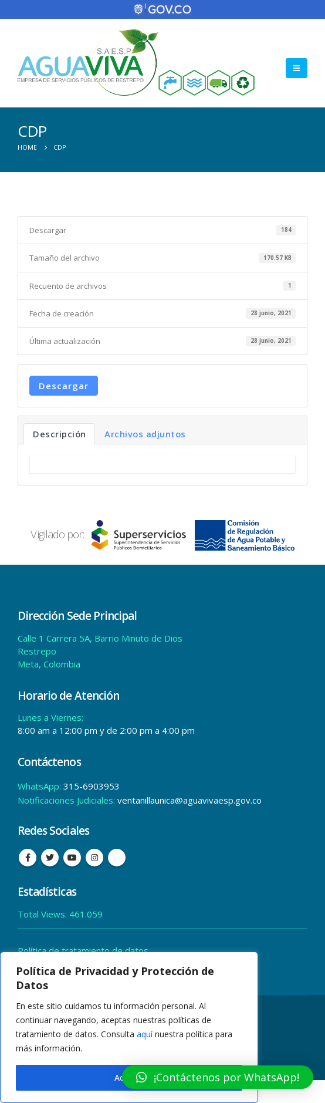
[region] (129, 1027)
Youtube (72, 857)
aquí (145, 1034)
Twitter (50, 857)
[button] (217, 1077)
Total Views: (43, 914)
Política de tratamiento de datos (83, 950)
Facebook (27, 857)
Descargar (64, 386)
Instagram (94, 857)
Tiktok (117, 857)
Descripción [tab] (59, 434)
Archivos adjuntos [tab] (145, 434)
